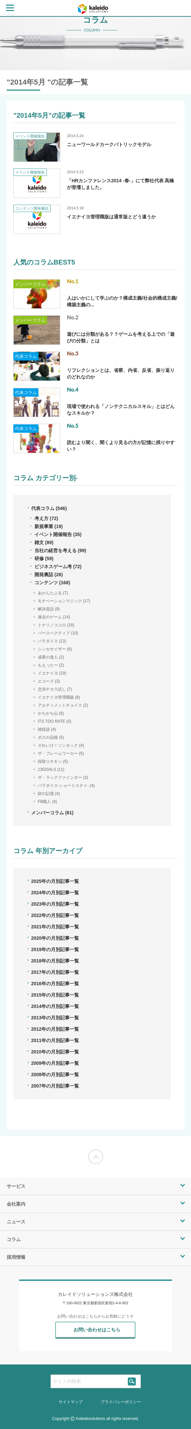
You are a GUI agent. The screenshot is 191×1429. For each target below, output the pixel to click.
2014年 (55, 1006)
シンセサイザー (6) (55, 649)
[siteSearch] (132, 1381)
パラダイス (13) (52, 641)
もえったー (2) (51, 665)
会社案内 (16, 1204)
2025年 (55, 881)
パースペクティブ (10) (58, 633)
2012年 (55, 1029)
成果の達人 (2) (51, 657)
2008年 (55, 1074)
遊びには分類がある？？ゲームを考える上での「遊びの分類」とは (121, 337)
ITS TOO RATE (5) (54, 721)
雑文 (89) (44, 542)
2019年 (55, 949)
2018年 (55, 960)
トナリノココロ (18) (56, 625)
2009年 (55, 1063)
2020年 (55, 938)
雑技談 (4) (47, 729)
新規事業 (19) (48, 526)
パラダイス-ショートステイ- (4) (66, 785)
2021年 (55, 926)
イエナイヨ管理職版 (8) (59, 697)
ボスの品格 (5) (51, 737)
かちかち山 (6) (51, 713)
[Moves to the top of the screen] (95, 1156)
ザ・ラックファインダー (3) (63, 777)
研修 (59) (44, 558)
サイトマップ (71, 1402)
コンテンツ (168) (52, 582)
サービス (16, 1186)
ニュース (16, 1221)
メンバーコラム (30, 284)
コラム (14, 1239)
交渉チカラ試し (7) (55, 689)
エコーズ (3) (49, 681)
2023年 (55, 904)
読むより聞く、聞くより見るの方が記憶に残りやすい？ (121, 446)
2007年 (55, 1086)
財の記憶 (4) (49, 793)
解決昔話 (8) (49, 609)
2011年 (55, 1040)
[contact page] (180, 7)
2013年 (55, 1017)
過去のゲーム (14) (54, 617)
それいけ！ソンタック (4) (61, 745)
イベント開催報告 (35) (58, 534)
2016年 (55, 983)
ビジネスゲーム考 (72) (58, 566)
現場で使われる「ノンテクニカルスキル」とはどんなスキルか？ (121, 410)
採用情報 (16, 1257)
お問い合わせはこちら (97, 1329)
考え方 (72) (46, 518)
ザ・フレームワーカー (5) (61, 753)
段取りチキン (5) (53, 761)
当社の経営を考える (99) (60, 550)
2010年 (55, 1051)
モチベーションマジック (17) (64, 601)
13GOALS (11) (51, 769)
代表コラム (26, 356)
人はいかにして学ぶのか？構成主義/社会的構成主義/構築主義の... (122, 301)
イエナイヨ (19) (52, 673)
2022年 (55, 915)
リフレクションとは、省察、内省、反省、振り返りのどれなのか (121, 374)
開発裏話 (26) (48, 574)
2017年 (55, 972)
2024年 (55, 892)
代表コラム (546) (49, 508)
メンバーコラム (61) (52, 812)
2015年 (55, 995)
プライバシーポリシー (121, 1402)
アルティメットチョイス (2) (63, 705)
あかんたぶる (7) (53, 593)
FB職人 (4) (47, 801)
